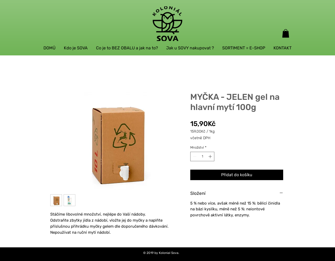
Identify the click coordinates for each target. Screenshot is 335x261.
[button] (285, 33)
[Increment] (211, 156)
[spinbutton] (202, 156)
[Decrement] (194, 156)
